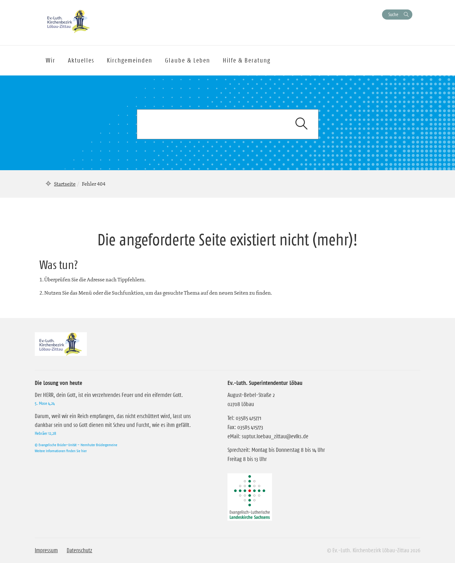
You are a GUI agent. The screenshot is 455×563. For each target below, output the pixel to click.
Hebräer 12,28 (45, 433)
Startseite (65, 183)
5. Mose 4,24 (45, 403)
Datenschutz (79, 550)
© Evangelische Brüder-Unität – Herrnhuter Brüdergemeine (76, 444)
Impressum (46, 550)
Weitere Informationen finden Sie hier (61, 450)
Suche (393, 14)
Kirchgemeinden (129, 60)
